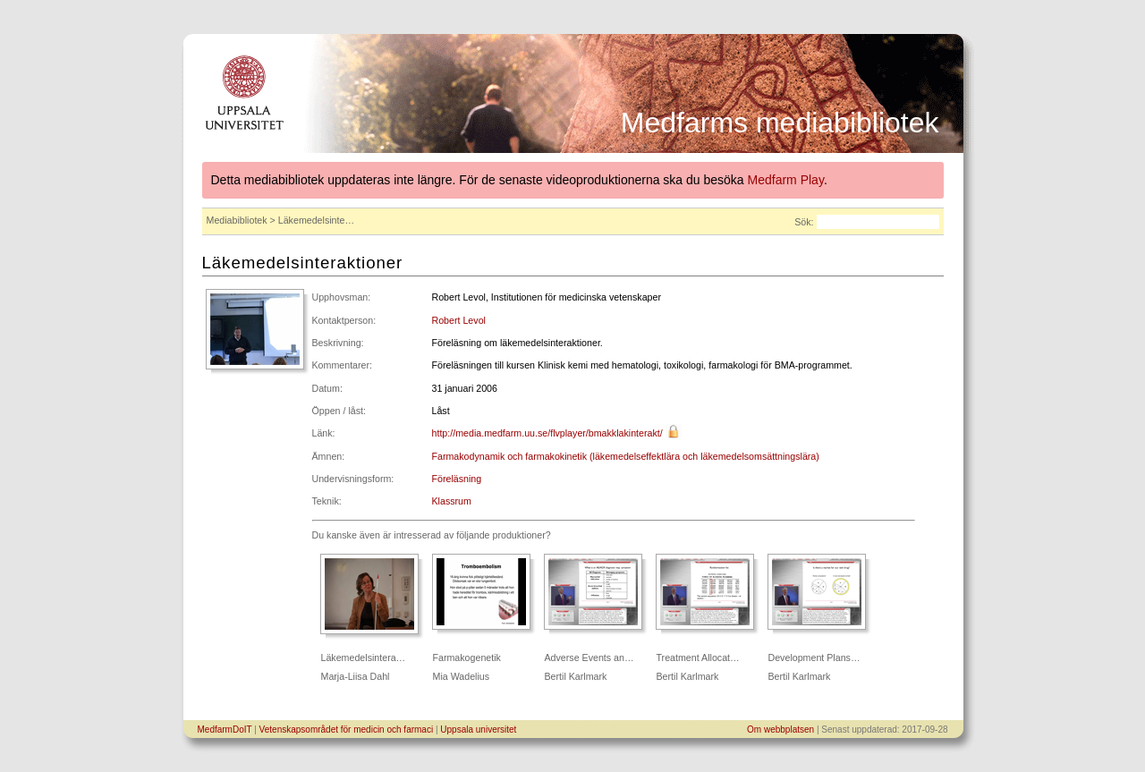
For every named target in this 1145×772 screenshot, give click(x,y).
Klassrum (451, 501)
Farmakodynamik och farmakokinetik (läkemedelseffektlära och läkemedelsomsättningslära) (625, 456)
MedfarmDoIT (225, 729)
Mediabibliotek (237, 220)
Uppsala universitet (478, 729)
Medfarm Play (786, 180)
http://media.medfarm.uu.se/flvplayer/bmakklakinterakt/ (547, 433)
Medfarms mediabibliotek (780, 122)
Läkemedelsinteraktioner (302, 262)
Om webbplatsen (780, 729)
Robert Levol (459, 320)
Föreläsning (457, 478)
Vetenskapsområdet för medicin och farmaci (346, 729)
